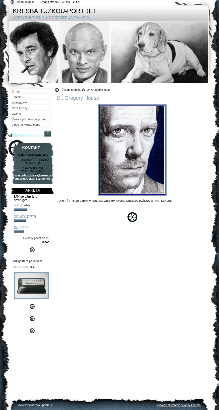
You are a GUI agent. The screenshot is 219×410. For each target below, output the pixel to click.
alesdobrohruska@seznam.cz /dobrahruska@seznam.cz (35, 177)
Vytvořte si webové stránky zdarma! (179, 405)
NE (16, 227)
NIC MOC (20, 216)
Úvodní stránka (71, 89)
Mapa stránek (50, 2)
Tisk (78, 2)
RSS (68, 2)
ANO (17, 205)
